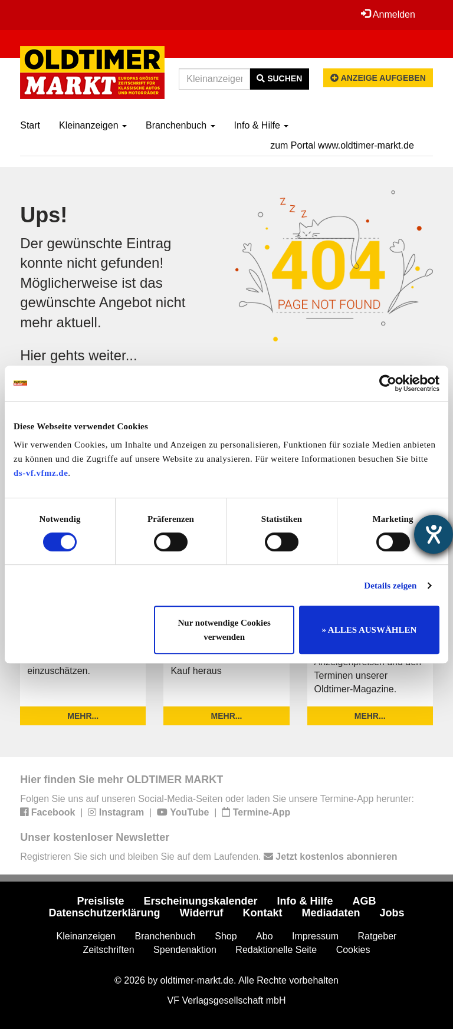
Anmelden (388, 14)
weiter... (112, 355)
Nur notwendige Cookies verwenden (224, 630)
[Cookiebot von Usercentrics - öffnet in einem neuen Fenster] (387, 383)
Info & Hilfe (261, 125)
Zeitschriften (108, 950)
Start (30, 125)
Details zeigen (390, 585)
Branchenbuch (180, 125)
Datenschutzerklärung (104, 913)
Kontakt (262, 913)
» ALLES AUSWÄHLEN (368, 630)
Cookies (353, 950)
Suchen (279, 78)
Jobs (391, 913)
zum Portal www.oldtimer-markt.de (342, 145)
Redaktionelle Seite (276, 950)
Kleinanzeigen (93, 125)
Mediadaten (330, 913)
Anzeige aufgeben (378, 78)
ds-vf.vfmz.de (41, 473)
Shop (226, 936)
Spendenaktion (184, 950)
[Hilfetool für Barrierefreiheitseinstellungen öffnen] (433, 534)
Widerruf (202, 913)
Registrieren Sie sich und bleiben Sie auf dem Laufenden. (208, 857)
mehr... (83, 716)
